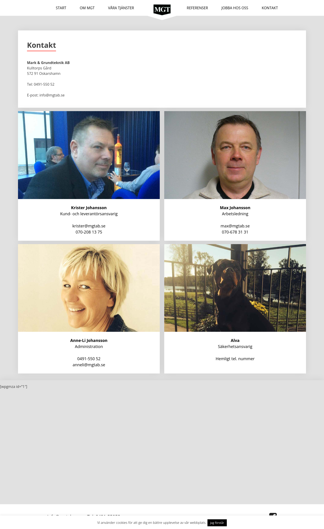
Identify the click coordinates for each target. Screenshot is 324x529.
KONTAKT (270, 7)
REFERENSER (197, 7)
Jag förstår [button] (217, 523)
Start (61, 7)
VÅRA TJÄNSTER (121, 7)
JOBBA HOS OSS (234, 7)
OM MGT (87, 7)
